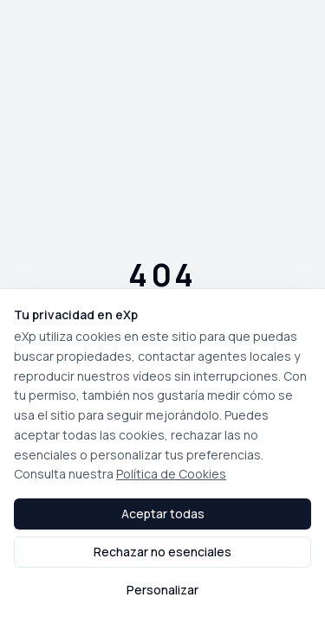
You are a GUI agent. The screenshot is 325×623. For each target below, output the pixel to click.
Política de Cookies (171, 474)
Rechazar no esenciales (162, 551)
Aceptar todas (163, 513)
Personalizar (162, 589)
